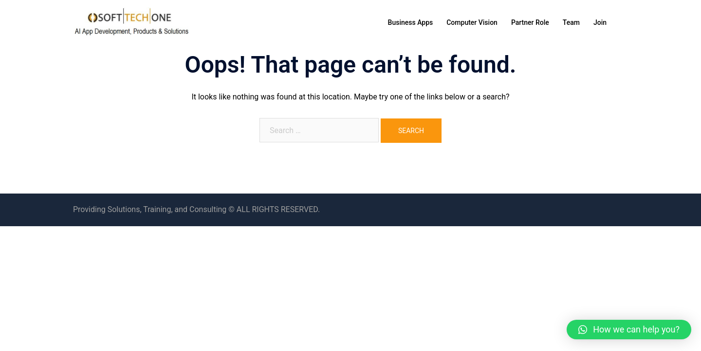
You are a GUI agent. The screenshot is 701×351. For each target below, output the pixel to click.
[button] (629, 329)
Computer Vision (472, 22)
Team (571, 22)
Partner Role (530, 22)
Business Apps (410, 22)
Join (600, 22)
